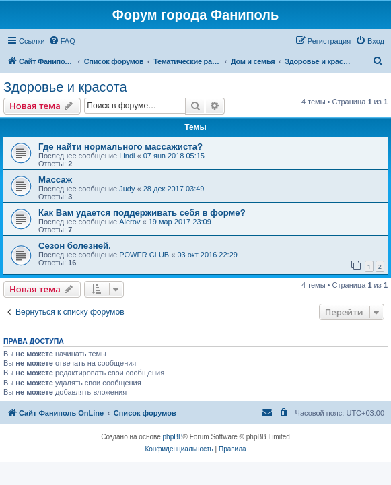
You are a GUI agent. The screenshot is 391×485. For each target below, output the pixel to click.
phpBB (173, 437)
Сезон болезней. (74, 245)
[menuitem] (61, 41)
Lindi (127, 156)
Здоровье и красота (65, 86)
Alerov (129, 222)
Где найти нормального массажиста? (120, 146)
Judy (127, 189)
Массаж (55, 179)
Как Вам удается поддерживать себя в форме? (142, 212)
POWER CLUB (144, 255)
